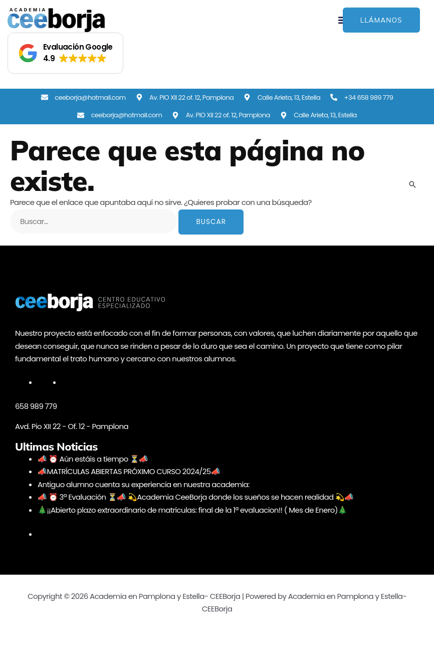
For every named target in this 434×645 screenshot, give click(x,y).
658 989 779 (36, 406)
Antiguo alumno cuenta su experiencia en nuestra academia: (144, 484)
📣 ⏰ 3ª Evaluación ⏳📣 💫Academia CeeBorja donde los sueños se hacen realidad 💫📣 (196, 497)
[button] (65, 53)
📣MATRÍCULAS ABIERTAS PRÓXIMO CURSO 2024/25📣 (129, 471)
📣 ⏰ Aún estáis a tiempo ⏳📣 (93, 459)
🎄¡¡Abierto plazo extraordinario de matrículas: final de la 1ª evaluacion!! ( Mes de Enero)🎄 (193, 510)
